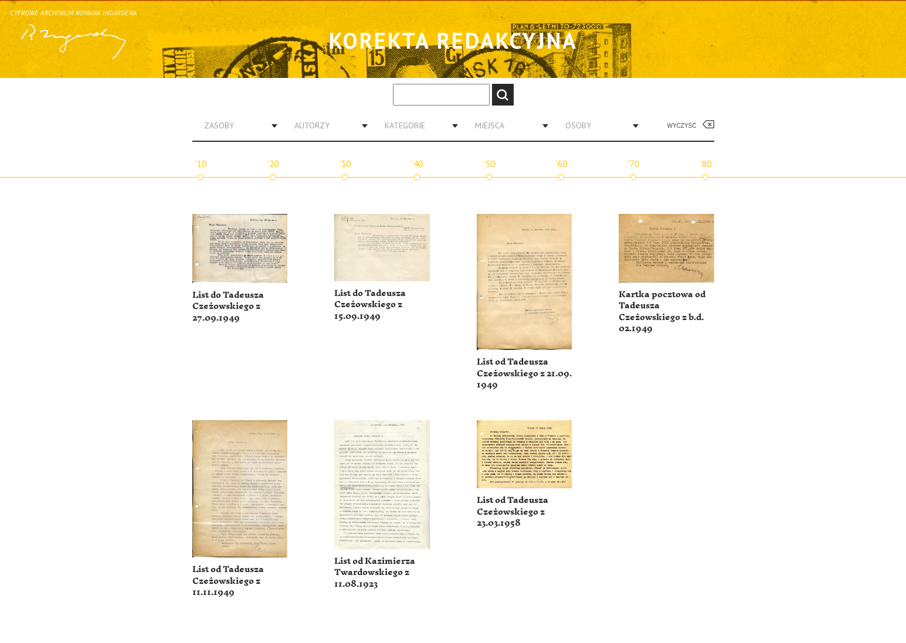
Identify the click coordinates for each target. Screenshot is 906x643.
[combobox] (236, 125)
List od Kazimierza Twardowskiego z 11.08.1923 (374, 572)
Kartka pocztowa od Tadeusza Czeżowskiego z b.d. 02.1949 (662, 311)
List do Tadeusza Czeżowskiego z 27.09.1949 (228, 306)
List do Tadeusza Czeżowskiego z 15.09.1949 (370, 304)
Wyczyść (682, 126)
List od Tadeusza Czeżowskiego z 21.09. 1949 (524, 373)
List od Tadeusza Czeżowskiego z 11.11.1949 (228, 581)
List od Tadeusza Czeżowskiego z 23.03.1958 (512, 511)
